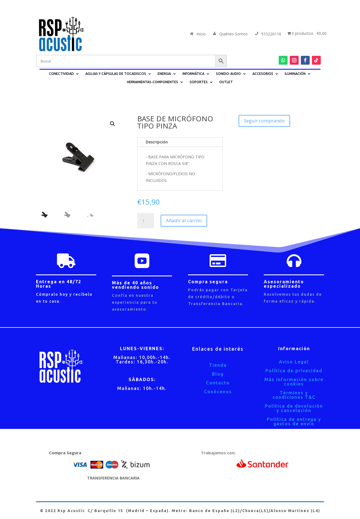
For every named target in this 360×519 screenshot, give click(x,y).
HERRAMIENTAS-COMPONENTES (152, 82)
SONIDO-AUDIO (228, 73)
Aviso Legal (294, 361)
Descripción (157, 142)
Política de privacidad (293, 370)
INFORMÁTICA (193, 73)
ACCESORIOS (262, 73)
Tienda (218, 365)
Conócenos (218, 391)
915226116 (267, 34)
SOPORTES (199, 82)
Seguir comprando (264, 120)
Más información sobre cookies (294, 381)
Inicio (197, 34)
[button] (113, 124)
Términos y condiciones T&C (294, 395)
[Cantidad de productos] (145, 221)
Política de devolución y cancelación (294, 408)
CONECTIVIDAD (61, 73)
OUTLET (226, 82)
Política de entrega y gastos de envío (294, 421)
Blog (218, 373)
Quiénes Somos (230, 34)
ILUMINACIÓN (295, 73)
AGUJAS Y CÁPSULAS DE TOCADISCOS (115, 73)
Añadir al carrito (184, 220)
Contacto (218, 382)
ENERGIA (164, 73)
